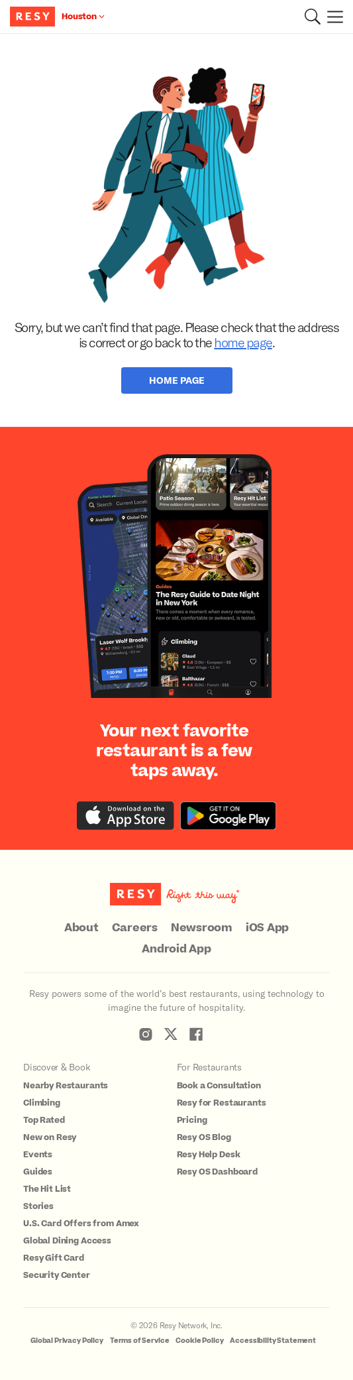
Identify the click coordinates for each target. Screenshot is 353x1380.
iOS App (267, 928)
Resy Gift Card (53, 1258)
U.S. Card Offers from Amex (81, 1224)
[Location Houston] (83, 17)
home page (243, 342)
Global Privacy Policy (66, 1341)
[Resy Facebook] (196, 1034)
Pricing (192, 1120)
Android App (176, 949)
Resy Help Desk (208, 1155)
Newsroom (201, 928)
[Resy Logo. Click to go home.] (34, 17)
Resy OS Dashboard (217, 1172)
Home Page (177, 380)
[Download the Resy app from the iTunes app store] (125, 815)
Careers (135, 928)
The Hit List (47, 1189)
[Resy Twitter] (170, 1034)
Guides (37, 1172)
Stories (38, 1206)
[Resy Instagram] (145, 1034)
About (81, 928)
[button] (313, 17)
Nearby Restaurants (65, 1086)
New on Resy (49, 1137)
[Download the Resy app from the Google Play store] (228, 815)
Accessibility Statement (273, 1341)
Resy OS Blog (204, 1137)
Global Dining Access (67, 1241)
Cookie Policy (199, 1341)
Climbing (41, 1103)
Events (37, 1155)
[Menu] (332, 17)
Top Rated (44, 1120)
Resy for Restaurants (221, 1103)
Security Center (56, 1275)
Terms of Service (140, 1341)
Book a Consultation (219, 1086)
